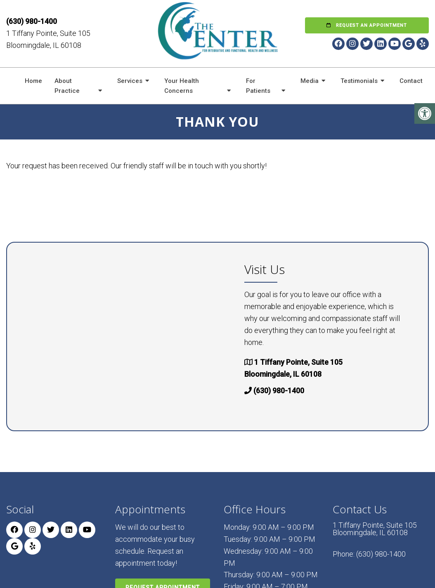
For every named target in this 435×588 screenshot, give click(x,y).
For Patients (258, 85)
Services (129, 81)
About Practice (67, 85)
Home (33, 81)
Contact (411, 81)
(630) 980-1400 (31, 21)
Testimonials (359, 81)
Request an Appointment (366, 25)
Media (309, 81)
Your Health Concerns (181, 85)
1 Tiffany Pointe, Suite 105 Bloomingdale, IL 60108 (375, 529)
